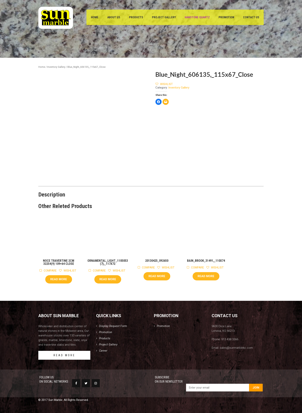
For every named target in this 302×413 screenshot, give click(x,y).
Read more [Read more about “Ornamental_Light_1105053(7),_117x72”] (107, 279)
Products (136, 17)
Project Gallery (164, 17)
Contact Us (251, 17)
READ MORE (64, 355)
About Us (113, 17)
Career (103, 350)
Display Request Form (113, 326)
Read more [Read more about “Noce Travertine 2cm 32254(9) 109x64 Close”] (58, 279)
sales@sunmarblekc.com (236, 347)
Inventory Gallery (56, 66)
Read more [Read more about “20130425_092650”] (156, 276)
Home (94, 17)
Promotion (226, 17)
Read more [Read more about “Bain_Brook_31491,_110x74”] (206, 276)
